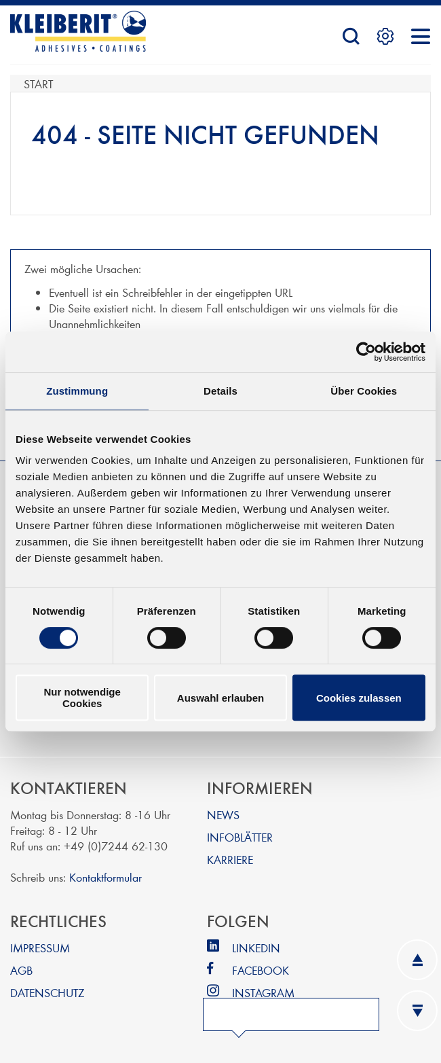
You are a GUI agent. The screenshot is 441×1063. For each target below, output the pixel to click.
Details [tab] (220, 391)
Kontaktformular (105, 876)
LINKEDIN (256, 947)
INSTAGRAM (263, 992)
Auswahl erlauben (220, 698)
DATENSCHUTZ (47, 992)
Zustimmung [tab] (77, 391)
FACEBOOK (260, 969)
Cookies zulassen (359, 698)
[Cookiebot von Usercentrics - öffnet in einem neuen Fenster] (366, 352)
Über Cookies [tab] (363, 391)
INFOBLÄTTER (240, 836)
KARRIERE (230, 859)
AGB (21, 969)
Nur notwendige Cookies (82, 697)
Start (38, 83)
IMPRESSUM (40, 947)
